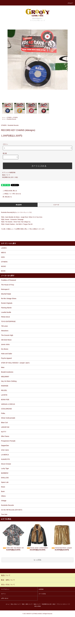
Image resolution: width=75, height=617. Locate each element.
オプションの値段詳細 (8, 172)
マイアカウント (5, 589)
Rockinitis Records (11, 119)
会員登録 (41, 589)
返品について (6, 175)
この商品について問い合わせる (10, 193)
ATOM (39, 606)
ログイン (3, 593)
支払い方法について (16, 604)
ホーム (3, 117)
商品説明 (19, 205)
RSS (35, 606)
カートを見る (42, 593)
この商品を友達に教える (8, 190)
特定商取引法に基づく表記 (10, 177)
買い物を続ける (6, 197)
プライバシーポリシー (62, 604)
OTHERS (9, 117)
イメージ (56, 205)
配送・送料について (27, 604)
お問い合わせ (4, 598)
